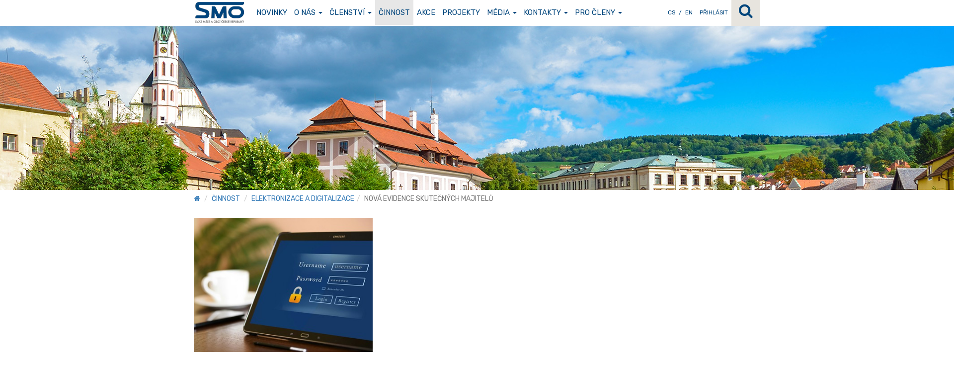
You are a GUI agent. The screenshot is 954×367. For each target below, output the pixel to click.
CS (671, 12)
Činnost (394, 12)
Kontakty (546, 12)
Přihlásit (714, 12)
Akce (426, 12)
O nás (308, 12)
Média (502, 12)
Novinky (271, 12)
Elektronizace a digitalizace (302, 198)
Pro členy (598, 12)
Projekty (461, 12)
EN (689, 12)
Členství (350, 12)
